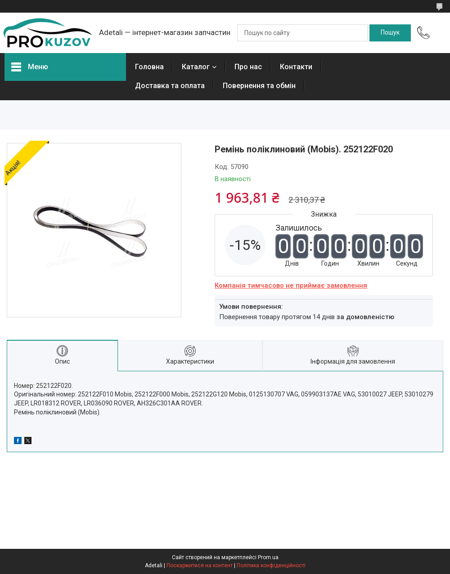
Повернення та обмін (259, 85)
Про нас (248, 66)
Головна (149, 66)
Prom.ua (268, 557)
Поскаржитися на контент (199, 565)
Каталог (196, 66)
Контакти (296, 66)
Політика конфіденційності (271, 565)
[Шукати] (390, 32)
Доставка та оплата (170, 85)
